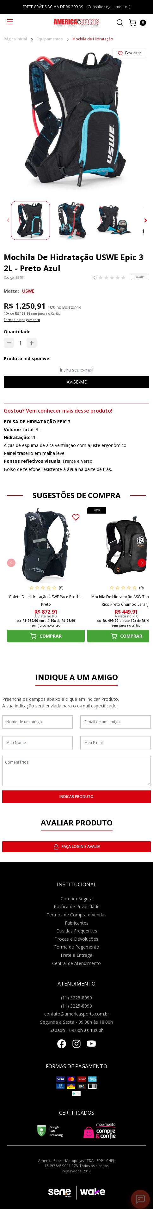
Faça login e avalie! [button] (76, 847)
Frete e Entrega (76, 955)
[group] (30, 220)
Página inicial (15, 39)
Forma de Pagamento (76, 947)
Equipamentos (50, 39)
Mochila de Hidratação (92, 39)
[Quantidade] (20, 343)
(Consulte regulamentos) (108, 6)
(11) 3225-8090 (76, 998)
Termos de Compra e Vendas (76, 915)
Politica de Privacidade (77, 906)
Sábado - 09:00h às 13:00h (77, 1030)
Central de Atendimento (76, 963)
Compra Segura (77, 899)
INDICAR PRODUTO (76, 796)
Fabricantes (77, 923)
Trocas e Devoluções (76, 939)
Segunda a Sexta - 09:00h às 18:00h (76, 1022)
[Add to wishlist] (129, 53)
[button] (146, 220)
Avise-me (77, 382)
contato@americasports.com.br (76, 1014)
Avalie (140, 277)
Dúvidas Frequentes (76, 931)
